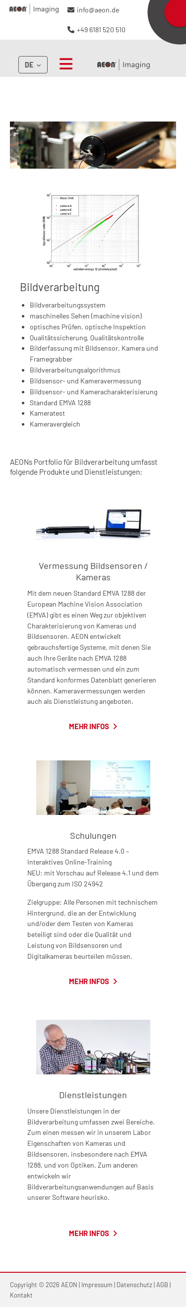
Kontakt (21, 1295)
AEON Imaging (123, 64)
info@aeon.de (98, 9)
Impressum (97, 1285)
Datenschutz (134, 1285)
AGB (162, 1285)
